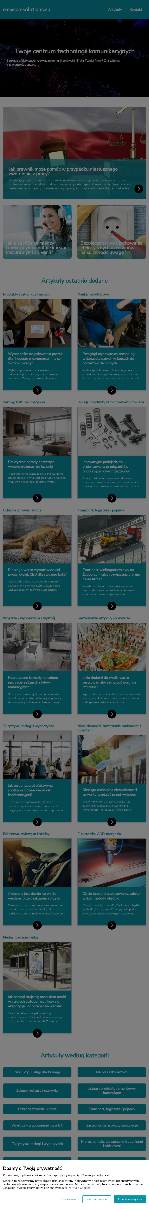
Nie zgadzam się (97, 1199)
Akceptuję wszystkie (130, 1199)
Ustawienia (69, 1199)
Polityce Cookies (79, 1188)
